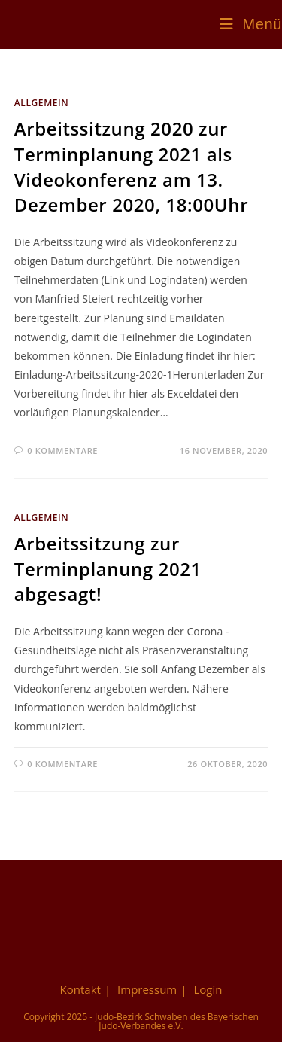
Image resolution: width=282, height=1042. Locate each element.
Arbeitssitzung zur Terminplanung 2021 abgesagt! (108, 568)
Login (207, 989)
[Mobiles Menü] (251, 24)
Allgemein (41, 102)
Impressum (147, 989)
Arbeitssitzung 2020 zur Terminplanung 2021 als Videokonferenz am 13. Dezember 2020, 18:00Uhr (131, 166)
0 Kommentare (62, 450)
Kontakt (80, 989)
